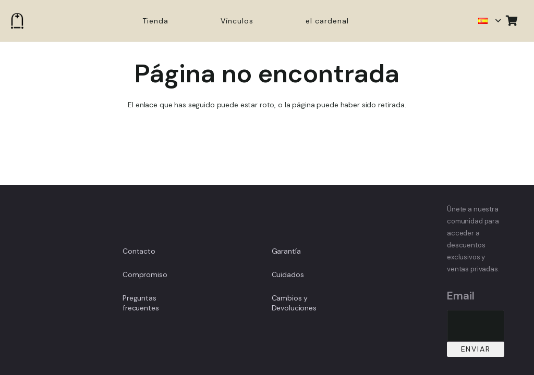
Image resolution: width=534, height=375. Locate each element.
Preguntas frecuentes (141, 303)
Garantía (286, 251)
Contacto (139, 251)
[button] (489, 21)
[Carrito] (511, 21)
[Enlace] (17, 21)
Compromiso (145, 274)
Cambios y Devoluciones (294, 303)
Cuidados (288, 274)
